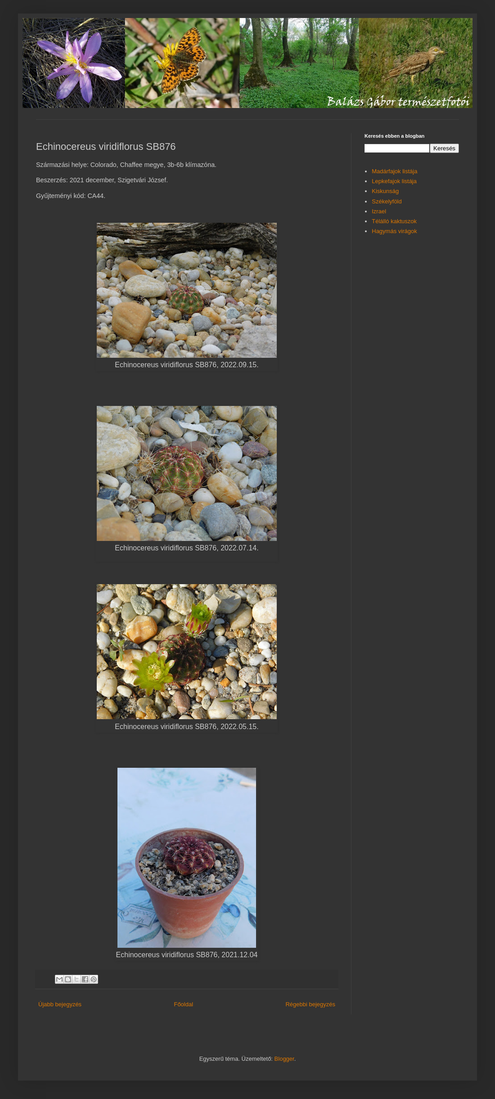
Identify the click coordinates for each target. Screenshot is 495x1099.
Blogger (284, 1058)
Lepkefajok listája (394, 181)
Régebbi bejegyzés (310, 1004)
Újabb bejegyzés (59, 1004)
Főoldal (183, 1004)
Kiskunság (385, 191)
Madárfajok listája (394, 171)
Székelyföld (386, 201)
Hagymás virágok (394, 231)
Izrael (379, 211)
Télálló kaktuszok (394, 221)
